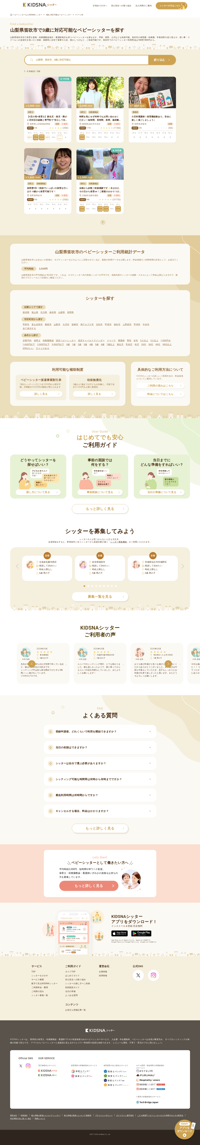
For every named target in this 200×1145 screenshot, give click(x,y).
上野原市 (127, 324)
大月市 (66, 324)
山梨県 (61, 312)
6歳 (102, 344)
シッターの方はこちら (173, 5)
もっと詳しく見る (104, 828)
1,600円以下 (29, 344)
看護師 (121, 340)
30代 (150, 344)
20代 (143, 344)
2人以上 (144, 340)
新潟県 (26, 312)
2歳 (79, 344)
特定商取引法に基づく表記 (20, 1119)
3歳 (85, 344)
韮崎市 (75, 324)
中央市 (146, 324)
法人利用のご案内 (143, 6)
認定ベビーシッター (66, 340)
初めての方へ (100, 6)
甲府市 (26, 324)
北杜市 (99, 324)
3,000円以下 (58, 344)
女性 (136, 340)
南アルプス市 (87, 324)
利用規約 (24, 1115)
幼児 (137, 344)
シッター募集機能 (118, 542)
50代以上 (167, 344)
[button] (84, 586)
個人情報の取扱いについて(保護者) (77, 1115)
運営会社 (13, 1115)
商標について (40, 1119)
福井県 (52, 312)
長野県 (70, 312)
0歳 (68, 344)
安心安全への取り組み (121, 6)
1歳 (74, 344)
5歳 (97, 344)
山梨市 (57, 324)
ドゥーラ (111, 340)
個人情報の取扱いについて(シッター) (46, 1115)
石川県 (43, 312)
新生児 (120, 344)
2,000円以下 (43, 344)
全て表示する (29, 328)
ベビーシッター (79, 37)
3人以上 (154, 340)
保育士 (37, 340)
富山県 (35, 312)
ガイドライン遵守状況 (125, 1115)
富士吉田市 (37, 324)
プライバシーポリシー (104, 1115)
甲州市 (137, 324)
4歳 (91, 344)
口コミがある (42, 348)
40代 (157, 344)
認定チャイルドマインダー (91, 340)
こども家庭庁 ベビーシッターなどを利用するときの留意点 (160, 1115)
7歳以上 (111, 344)
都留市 (48, 324)
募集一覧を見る (106, 597)
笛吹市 (117, 324)
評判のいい (28, 348)
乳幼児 (129, 344)
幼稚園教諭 (48, 340)
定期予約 (27, 340)
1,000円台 (166, 340)
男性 (129, 340)
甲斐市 (108, 324)
